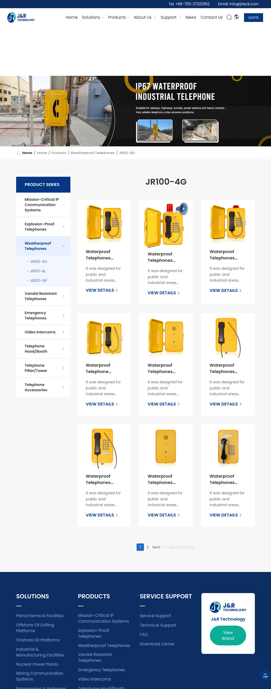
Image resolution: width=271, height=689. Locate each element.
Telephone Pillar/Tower (45, 368)
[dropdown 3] (171, 17)
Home (72, 17)
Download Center (157, 644)
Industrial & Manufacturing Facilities (40, 652)
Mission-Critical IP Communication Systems (45, 205)
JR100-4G (127, 153)
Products (58, 153)
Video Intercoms (45, 332)
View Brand (228, 635)
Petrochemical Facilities (40, 615)
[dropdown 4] (191, 17)
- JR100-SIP (37, 280)
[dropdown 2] (119, 17)
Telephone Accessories (45, 387)
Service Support (155, 615)
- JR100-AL (36, 271)
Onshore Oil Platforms (38, 640)
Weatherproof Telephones (93, 153)
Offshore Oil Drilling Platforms (35, 628)
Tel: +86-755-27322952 (189, 4)
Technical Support (158, 625)
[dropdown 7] (145, 17)
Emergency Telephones (45, 315)
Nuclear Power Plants (37, 664)
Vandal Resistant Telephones (45, 296)
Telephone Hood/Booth (45, 348)
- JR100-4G (37, 261)
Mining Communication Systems (39, 676)
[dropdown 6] (212, 17)
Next (156, 547)
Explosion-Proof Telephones (45, 226)
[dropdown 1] (93, 17)
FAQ (144, 634)
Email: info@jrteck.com (238, 4)
